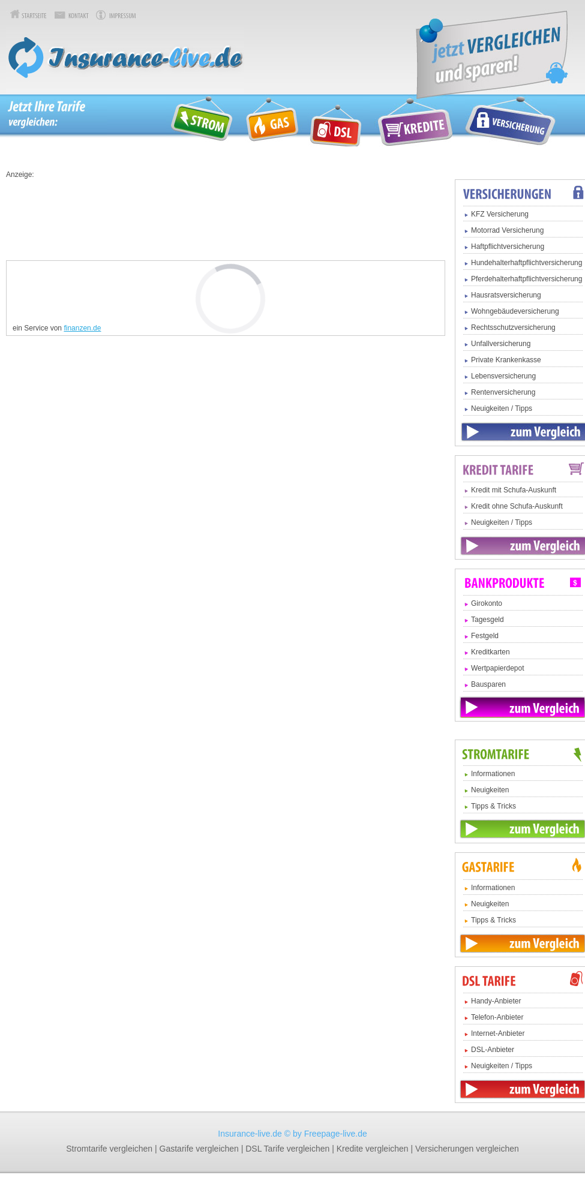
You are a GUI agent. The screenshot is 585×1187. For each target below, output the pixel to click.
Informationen (493, 774)
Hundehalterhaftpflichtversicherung (526, 263)
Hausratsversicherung (506, 295)
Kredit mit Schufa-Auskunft (513, 490)
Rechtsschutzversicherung (513, 327)
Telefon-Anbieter (497, 1017)
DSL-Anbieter (492, 1049)
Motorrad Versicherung (507, 230)
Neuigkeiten (490, 790)
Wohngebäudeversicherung (515, 311)
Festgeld (485, 636)
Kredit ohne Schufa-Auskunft (517, 506)
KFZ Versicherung (500, 214)
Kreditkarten (490, 652)
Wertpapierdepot (497, 668)
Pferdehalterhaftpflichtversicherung (526, 279)
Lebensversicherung (503, 376)
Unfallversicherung (500, 343)
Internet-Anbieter (497, 1033)
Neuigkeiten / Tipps (501, 408)
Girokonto (486, 603)
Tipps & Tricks (493, 806)
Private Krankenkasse (506, 360)
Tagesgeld (487, 619)
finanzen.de (82, 328)
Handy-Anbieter (496, 1001)
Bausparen (488, 684)
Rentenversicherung (503, 392)
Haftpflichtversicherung (507, 246)
